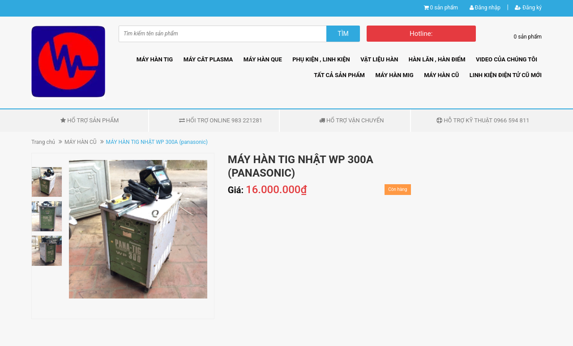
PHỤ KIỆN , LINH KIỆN (321, 59)
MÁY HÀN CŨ (441, 75)
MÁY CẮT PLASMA (208, 59)
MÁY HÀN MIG (394, 75)
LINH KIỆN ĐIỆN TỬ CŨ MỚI (506, 75)
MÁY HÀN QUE (263, 59)
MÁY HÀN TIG (155, 59)
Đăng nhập (485, 7)
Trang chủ (43, 142)
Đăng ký (528, 7)
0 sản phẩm (444, 7)
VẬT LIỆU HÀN (379, 59)
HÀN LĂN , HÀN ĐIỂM (437, 59)
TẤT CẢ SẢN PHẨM (339, 75)
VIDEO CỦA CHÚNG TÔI (506, 59)
